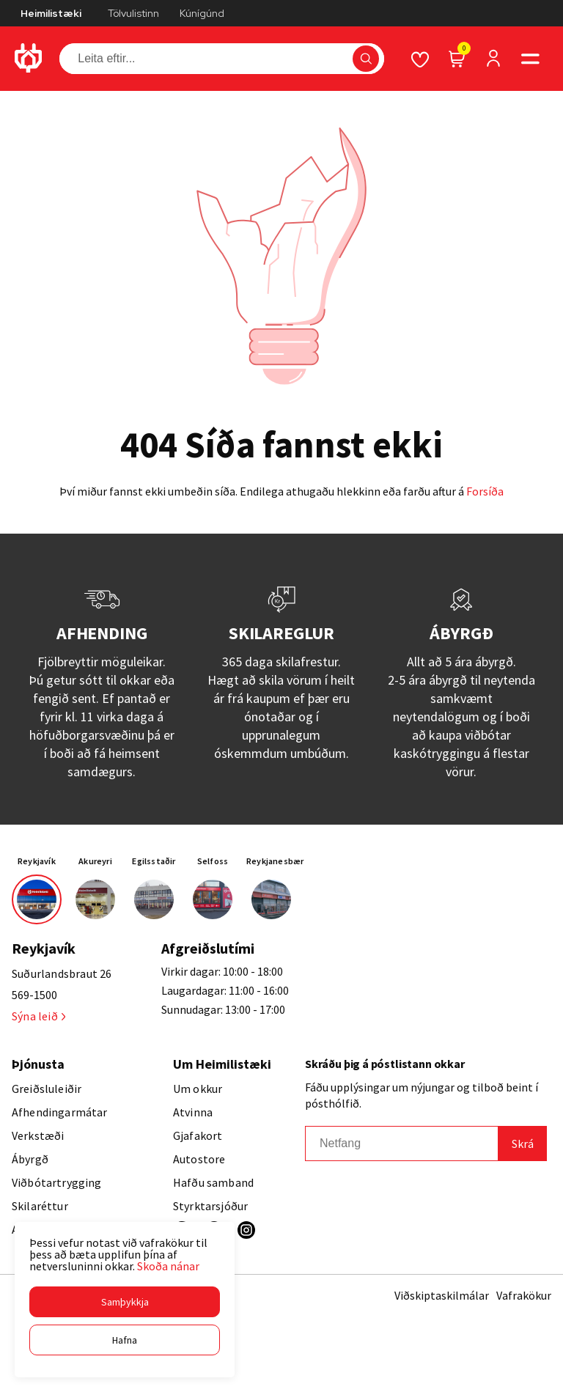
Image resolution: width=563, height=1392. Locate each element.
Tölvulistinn (133, 13)
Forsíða (485, 491)
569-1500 (34, 995)
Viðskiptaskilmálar (441, 1295)
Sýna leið (38, 1016)
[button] (124, 1301)
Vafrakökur (523, 1295)
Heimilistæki (51, 13)
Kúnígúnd (202, 13)
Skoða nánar (168, 1266)
